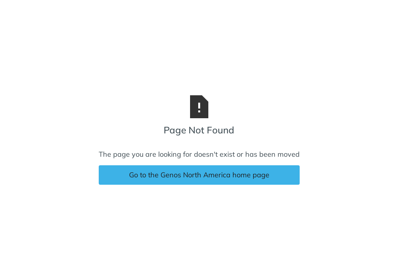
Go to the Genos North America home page (199, 174)
